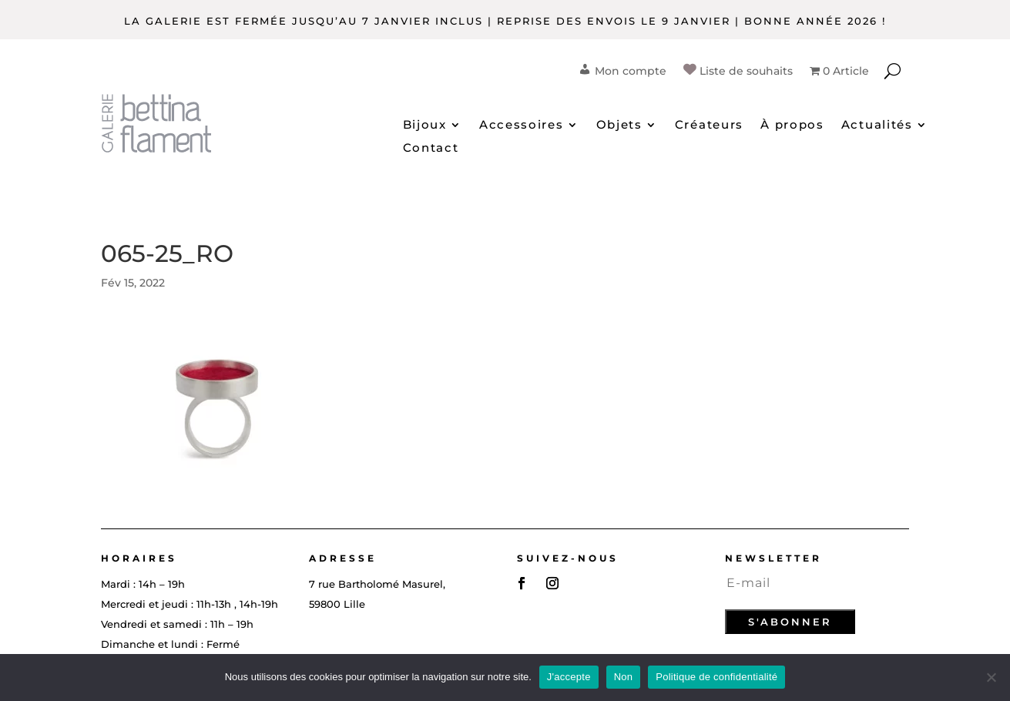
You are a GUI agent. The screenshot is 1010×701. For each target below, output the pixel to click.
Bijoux (425, 125)
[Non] (990, 677)
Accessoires (521, 125)
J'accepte (569, 677)
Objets (619, 125)
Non (623, 677)
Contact (431, 149)
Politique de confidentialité (716, 677)
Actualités (877, 125)
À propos (792, 125)
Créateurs (709, 125)
